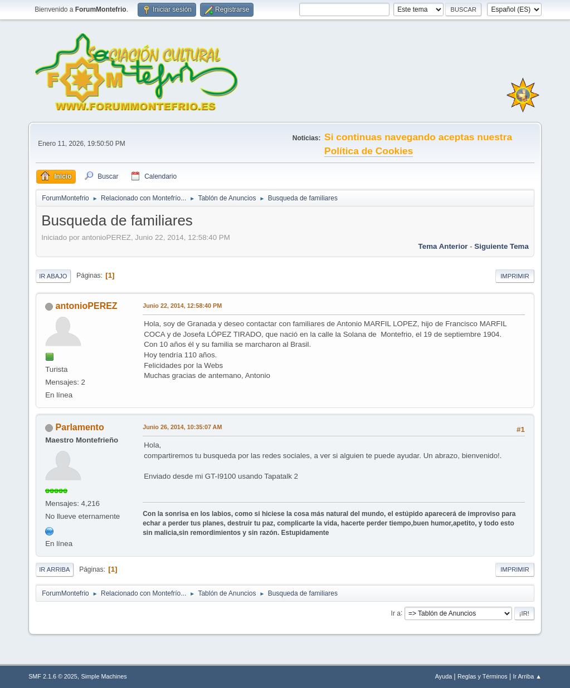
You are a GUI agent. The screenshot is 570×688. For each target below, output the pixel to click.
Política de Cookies (368, 150)
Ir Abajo (53, 276)
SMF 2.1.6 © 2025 (52, 676)
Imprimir (514, 276)
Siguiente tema (501, 246)
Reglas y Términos (482, 676)
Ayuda (443, 676)
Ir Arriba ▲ (527, 676)
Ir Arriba (54, 569)
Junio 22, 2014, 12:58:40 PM (182, 305)
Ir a (396, 613)
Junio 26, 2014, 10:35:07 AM (182, 427)
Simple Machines (103, 676)
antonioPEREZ (87, 306)
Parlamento (80, 427)
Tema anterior (443, 246)
